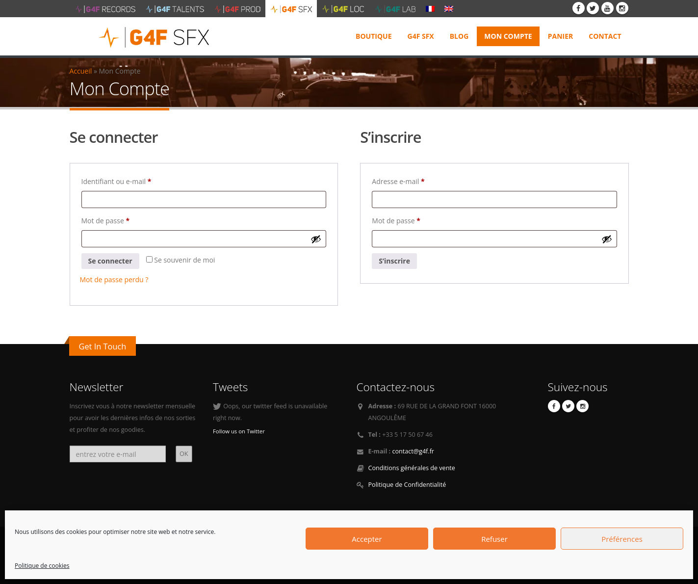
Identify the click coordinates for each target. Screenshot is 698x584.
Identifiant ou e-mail (133, 180)
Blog (459, 36)
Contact (605, 36)
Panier (560, 36)
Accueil (81, 71)
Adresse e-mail (416, 180)
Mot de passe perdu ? (114, 279)
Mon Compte (508, 36)
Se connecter (110, 260)
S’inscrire (394, 260)
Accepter (367, 539)
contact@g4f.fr (413, 451)
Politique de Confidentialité (407, 484)
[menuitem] (430, 8)
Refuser (494, 539)
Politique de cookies (42, 565)
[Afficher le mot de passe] (315, 239)
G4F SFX (421, 36)
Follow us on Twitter (239, 431)
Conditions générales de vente (411, 468)
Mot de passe (123, 219)
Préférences (622, 539)
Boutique (373, 36)
